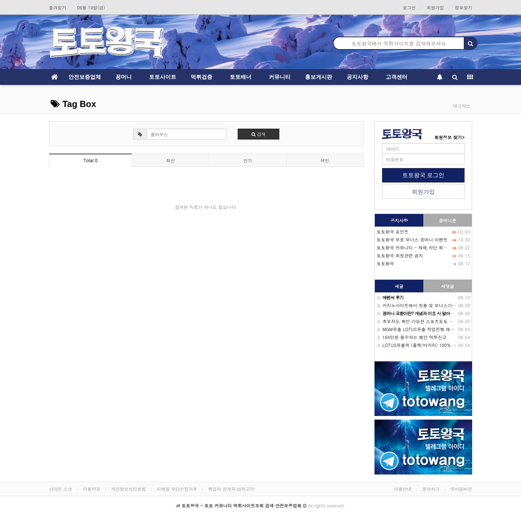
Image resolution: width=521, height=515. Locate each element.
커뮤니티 (280, 77)
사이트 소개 (60, 489)
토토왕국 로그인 (423, 175)
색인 (325, 160)
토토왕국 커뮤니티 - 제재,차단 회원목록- (418, 247)
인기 (247, 160)
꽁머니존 (447, 220)
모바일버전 (461, 489)
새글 (399, 286)
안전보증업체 (84, 77)
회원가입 (435, 7)
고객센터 (396, 77)
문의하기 (431, 489)
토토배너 (240, 77)
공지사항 (357, 77)
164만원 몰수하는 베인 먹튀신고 (411, 337)
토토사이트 (162, 77)
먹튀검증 (201, 77)
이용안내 (402, 489)
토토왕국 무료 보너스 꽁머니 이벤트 (412, 239)
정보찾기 (463, 7)
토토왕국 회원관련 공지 (400, 255)
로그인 (409, 7)
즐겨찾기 (57, 7)
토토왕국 (385, 263)
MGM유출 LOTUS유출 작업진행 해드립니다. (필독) (430, 329)
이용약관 (91, 489)
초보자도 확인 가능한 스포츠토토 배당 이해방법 (426, 321)
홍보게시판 (318, 77)
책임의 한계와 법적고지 (231, 489)
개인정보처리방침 (128, 489)
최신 (170, 160)
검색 (258, 134)
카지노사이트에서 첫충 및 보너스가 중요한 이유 (426, 305)
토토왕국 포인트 (392, 231)
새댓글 (447, 286)
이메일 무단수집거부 (177, 489)
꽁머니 (123, 77)
